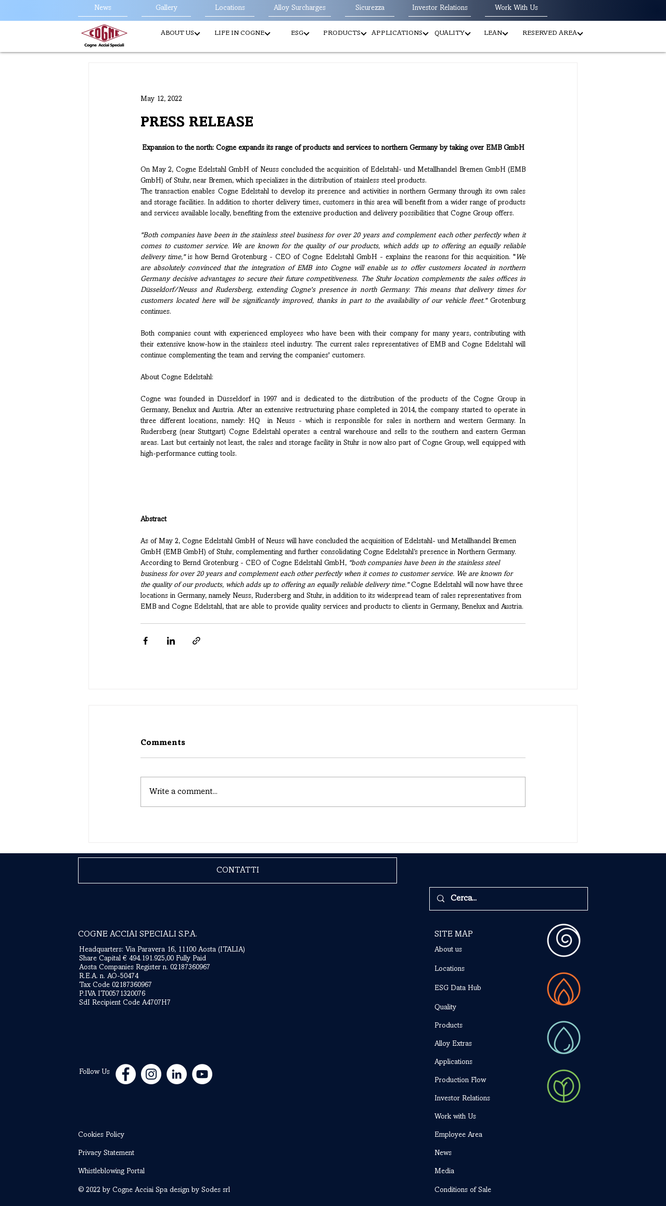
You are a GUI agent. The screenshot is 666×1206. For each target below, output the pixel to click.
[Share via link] (196, 641)
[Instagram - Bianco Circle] (151, 1074)
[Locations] (229, 9)
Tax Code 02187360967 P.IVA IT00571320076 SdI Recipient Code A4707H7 (125, 994)
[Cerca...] (508, 899)
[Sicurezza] (369, 9)
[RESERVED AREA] (553, 34)
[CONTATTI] (237, 870)
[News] (102, 9)
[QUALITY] (452, 34)
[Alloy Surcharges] (299, 9)
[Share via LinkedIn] (171, 641)
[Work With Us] (516, 9)
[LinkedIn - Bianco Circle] (176, 1074)
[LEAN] (496, 34)
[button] (180, 34)
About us (448, 950)
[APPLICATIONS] (400, 34)
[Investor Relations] (439, 9)
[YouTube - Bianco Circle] (202, 1074)
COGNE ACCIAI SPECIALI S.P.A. (137, 934)
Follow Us (94, 1072)
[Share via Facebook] (145, 641)
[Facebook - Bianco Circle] (126, 1074)
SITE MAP (453, 934)
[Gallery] (166, 9)
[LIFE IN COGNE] (242, 34)
